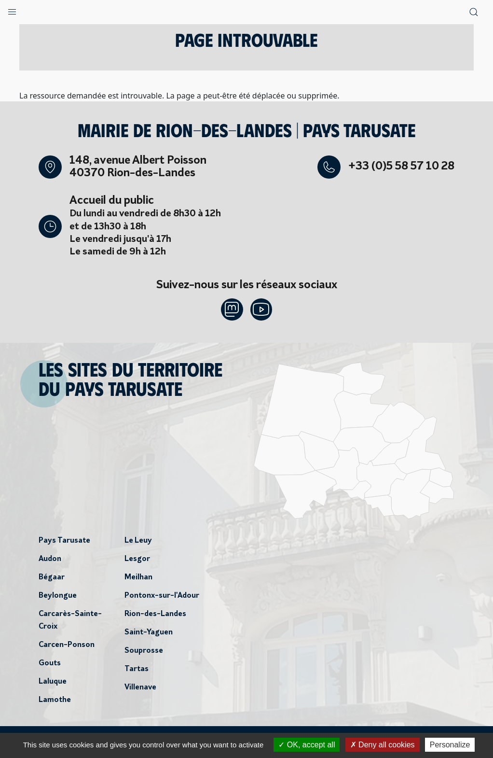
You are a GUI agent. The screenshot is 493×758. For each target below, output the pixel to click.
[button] (12, 9)
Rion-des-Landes (155, 615)
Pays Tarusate (64, 542)
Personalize (450, 745)
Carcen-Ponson (67, 646)
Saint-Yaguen (148, 633)
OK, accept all (306, 745)
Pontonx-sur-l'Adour (161, 597)
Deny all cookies (382, 745)
